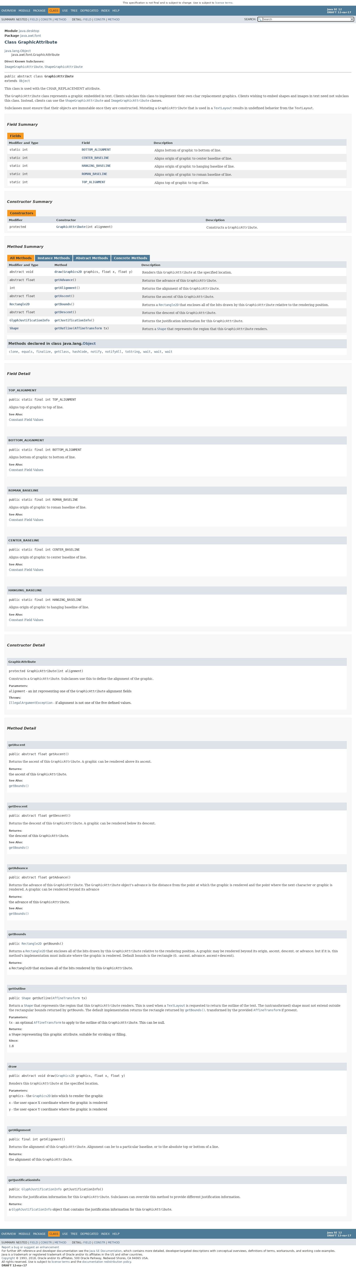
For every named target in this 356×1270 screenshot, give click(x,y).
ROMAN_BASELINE (94, 174)
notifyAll (113, 351)
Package (39, 10)
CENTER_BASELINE (95, 158)
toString (132, 351)
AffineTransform (88, 328)
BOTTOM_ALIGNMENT (96, 149)
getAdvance (63, 280)
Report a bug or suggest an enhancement (30, 1247)
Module (24, 10)
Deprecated (89, 10)
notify (96, 351)
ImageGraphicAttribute (24, 67)
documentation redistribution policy (106, 1261)
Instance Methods (54, 258)
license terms (223, 2)
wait (147, 351)
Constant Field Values (26, 420)
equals (27, 351)
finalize (43, 351)
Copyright (8, 1258)
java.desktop (29, 31)
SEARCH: (250, 19)
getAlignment (65, 288)
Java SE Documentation (105, 1251)
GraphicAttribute (70, 227)
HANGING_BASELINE (96, 166)
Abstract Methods (92, 258)
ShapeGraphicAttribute (63, 67)
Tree (74, 10)
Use (65, 10)
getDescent (63, 312)
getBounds (62, 304)
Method (60, 19)
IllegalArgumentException (30, 703)
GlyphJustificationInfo (29, 320)
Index (105, 10)
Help (115, 10)
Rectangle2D (20, 304)
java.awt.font (30, 35)
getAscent (62, 296)
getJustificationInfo (72, 320)
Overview (8, 10)
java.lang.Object (18, 51)
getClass (61, 351)
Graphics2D (73, 272)
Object (24, 81)
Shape (14, 328)
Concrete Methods (130, 258)
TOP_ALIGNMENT (93, 182)
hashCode (79, 351)
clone (13, 351)
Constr (46, 19)
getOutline (63, 328)
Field (34, 19)
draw (58, 272)
